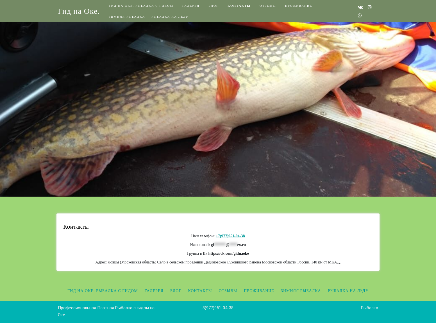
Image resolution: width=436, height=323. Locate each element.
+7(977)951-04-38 (230, 236)
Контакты (239, 5)
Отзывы (268, 5)
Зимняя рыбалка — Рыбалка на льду (149, 16)
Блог (213, 5)
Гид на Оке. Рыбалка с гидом (141, 5)
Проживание (298, 5)
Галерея (190, 5)
